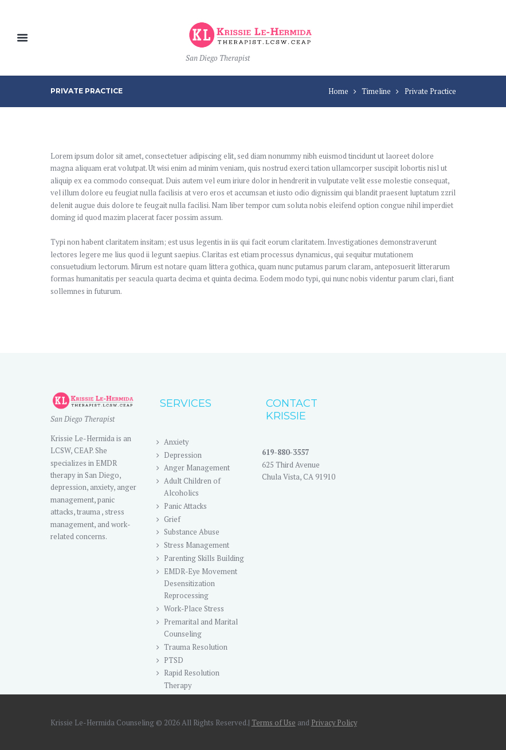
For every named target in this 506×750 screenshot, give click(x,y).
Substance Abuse (191, 532)
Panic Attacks (185, 506)
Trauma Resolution (195, 647)
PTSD (173, 660)
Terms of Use (274, 723)
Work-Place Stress (194, 608)
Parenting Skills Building (204, 558)
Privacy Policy (334, 723)
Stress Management (196, 545)
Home (338, 91)
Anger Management (197, 468)
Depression (183, 455)
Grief (172, 519)
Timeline (376, 91)
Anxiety (176, 442)
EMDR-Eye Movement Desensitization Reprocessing (201, 583)
